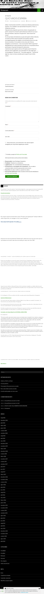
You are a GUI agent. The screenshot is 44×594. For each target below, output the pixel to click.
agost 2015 (3, 515)
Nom (6, 124)
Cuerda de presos (22, 85)
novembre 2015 (4, 507)
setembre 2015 (4, 513)
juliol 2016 (3, 487)
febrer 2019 (3, 448)
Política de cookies (24, 592)
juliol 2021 (3, 422)
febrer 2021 (3, 425)
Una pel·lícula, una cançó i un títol (12, 400)
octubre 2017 (4, 461)
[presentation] (14, 150)
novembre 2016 (4, 479)
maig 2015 (3, 523)
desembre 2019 (4, 443)
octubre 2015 (4, 510)
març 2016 (3, 497)
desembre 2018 (4, 451)
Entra (2, 572)
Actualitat (8, 15)
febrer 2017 (3, 474)
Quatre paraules (4, 291)
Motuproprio (4, 10)
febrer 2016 (3, 500)
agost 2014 (3, 538)
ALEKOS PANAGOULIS (6, 297)
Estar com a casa (22, 90)
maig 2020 (3, 435)
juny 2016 (3, 489)
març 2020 (3, 440)
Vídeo (7, 21)
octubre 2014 (4, 536)
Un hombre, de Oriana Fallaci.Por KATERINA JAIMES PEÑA (14, 312)
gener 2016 (3, 502)
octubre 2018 (4, 453)
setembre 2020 (4, 433)
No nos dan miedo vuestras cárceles (9, 388)
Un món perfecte (4, 383)
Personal (3, 558)
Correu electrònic (9, 130)
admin (23, 21)
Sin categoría (3, 561)
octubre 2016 (4, 482)
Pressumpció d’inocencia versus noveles (10, 386)
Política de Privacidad (11, 173)
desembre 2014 (4, 531)
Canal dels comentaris (5, 578)
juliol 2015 (3, 518)
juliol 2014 (3, 541)
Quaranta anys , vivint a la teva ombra (9, 359)
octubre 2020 (4, 430)
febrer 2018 (3, 456)
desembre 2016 (4, 477)
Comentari (8, 106)
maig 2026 (3, 417)
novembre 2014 (4, 533)
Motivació (3, 555)
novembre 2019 (4, 446)
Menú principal (42, 10)
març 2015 (3, 528)
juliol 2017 (3, 466)
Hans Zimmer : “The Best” (6, 256)
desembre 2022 (4, 420)
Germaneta (7, 408)
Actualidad (3, 550)
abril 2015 (3, 525)
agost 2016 (3, 484)
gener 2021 (3, 428)
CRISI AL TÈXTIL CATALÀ (7, 381)
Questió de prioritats (5, 193)
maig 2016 (3, 492)
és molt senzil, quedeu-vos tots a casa (9, 391)
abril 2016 (3, 495)
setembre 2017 (4, 464)
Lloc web (7, 136)
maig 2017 (3, 471)
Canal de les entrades (5, 575)
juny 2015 (3, 520)
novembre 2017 (4, 459)
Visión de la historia (5, 563)
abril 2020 (3, 438)
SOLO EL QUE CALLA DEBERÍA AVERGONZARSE (16, 405)
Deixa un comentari (31, 21)
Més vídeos (4, 363)
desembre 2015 (4, 505)
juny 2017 (3, 469)
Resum (6, 186)
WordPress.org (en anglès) (7, 580)
